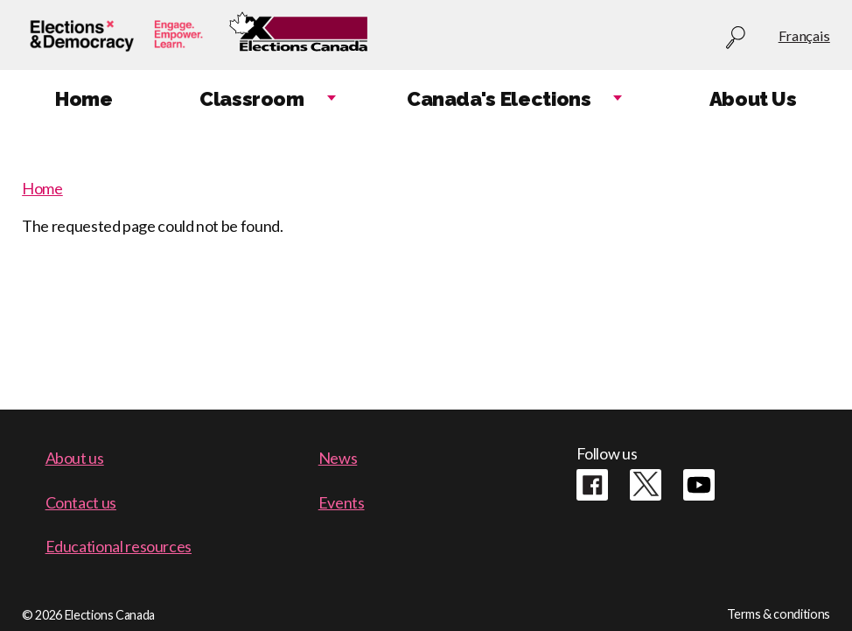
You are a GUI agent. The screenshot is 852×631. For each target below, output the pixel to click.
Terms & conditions (778, 613)
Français (804, 35)
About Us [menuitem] (753, 99)
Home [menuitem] (84, 99)
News (338, 457)
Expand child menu (331, 99)
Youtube (699, 485)
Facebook (592, 485)
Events (341, 502)
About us (74, 457)
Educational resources (118, 546)
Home (42, 188)
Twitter (645, 485)
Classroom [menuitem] (251, 99)
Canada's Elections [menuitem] (499, 99)
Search (735, 38)
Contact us (80, 502)
